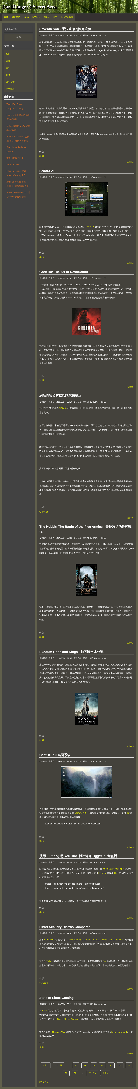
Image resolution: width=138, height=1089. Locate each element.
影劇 (41, 156)
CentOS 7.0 (80, 813)
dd (127, 813)
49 (130, 1065)
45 (94, 1065)
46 (103, 1065)
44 (85, 1065)
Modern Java (12, 164)
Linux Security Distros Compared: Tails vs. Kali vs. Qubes (95, 940)
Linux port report (119, 1032)
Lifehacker (49, 940)
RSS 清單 (44, 1082)
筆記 (41, 257)
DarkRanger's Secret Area (29, 6)
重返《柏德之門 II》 (15, 158)
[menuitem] (6, 17)
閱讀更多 (130, 162)
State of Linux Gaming (67, 1019)
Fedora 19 (89, 227)
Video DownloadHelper (113, 869)
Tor (104, 961)
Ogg (116, 873)
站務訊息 (43, 511)
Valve (44, 1010)
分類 (41, 151)
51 (76, 1073)
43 (77, 1065)
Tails (48, 961)
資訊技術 (43, 983)
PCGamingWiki (58, 1032)
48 (121, 1065)
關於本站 (63, 408)
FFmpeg (102, 873)
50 (67, 1073)
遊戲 (41, 1047)
